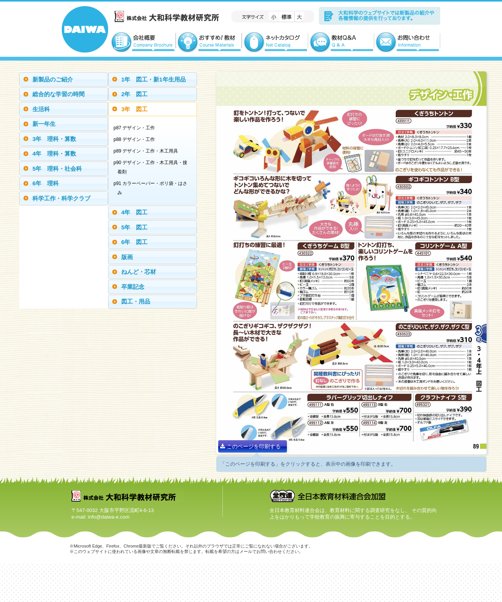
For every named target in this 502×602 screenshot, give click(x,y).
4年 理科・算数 (54, 153)
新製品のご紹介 (52, 79)
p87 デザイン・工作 (136, 128)
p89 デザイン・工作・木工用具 (147, 151)
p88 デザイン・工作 (136, 139)
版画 (127, 257)
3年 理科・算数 (54, 139)
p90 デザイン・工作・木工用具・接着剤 (152, 167)
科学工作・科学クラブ (61, 198)
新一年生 (44, 123)
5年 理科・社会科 (57, 168)
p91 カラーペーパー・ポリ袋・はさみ (152, 188)
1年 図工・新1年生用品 (153, 79)
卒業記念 (132, 286)
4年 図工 (134, 212)
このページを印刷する (250, 446)
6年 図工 (134, 242)
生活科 (41, 109)
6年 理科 (45, 183)
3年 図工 (134, 109)
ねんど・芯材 (138, 271)
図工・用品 (135, 301)
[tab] (63, 79)
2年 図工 (134, 94)
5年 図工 (134, 227)
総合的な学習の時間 (58, 94)
